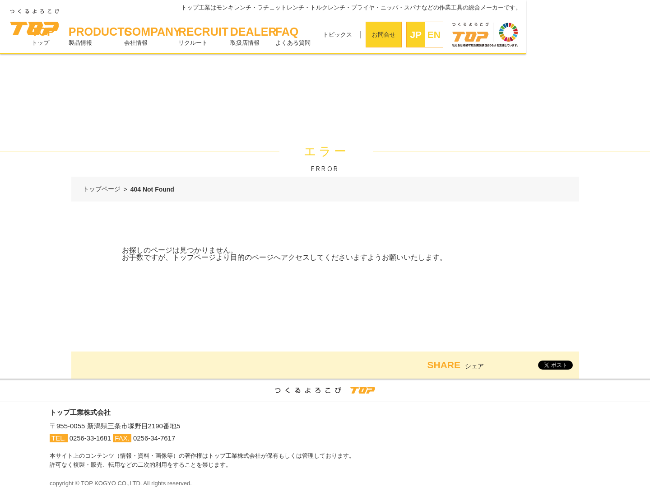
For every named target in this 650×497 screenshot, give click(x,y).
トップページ (102, 189)
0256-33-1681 (90, 437)
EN (558, 34)
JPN (540, 38)
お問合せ (508, 34)
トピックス (461, 34)
